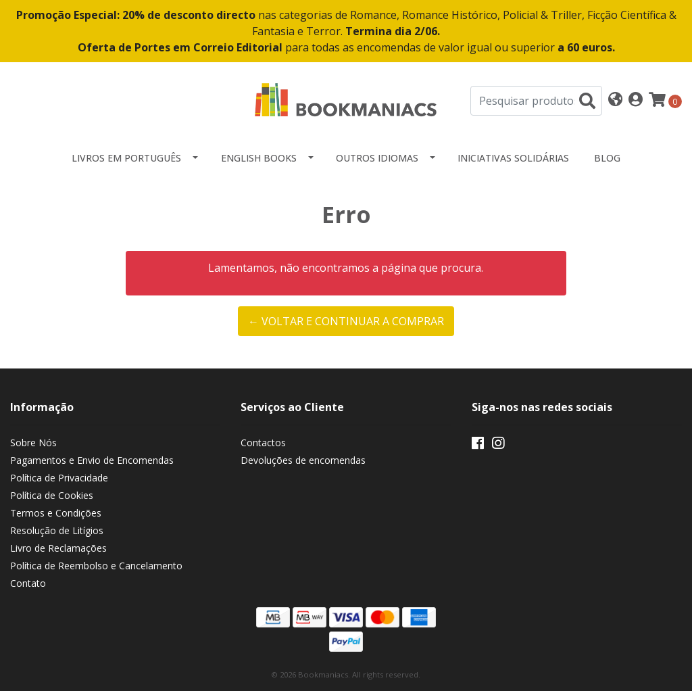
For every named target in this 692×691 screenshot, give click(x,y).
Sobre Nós (33, 442)
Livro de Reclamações (58, 548)
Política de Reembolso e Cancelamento (96, 565)
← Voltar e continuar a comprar (346, 321)
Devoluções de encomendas (303, 460)
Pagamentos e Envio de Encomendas (92, 460)
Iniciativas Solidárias (513, 157)
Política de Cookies (51, 495)
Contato (28, 583)
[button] (615, 100)
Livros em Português (126, 157)
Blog (607, 157)
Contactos (263, 442)
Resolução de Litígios (56, 530)
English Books (259, 157)
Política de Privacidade (59, 477)
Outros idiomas (377, 157)
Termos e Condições (55, 512)
